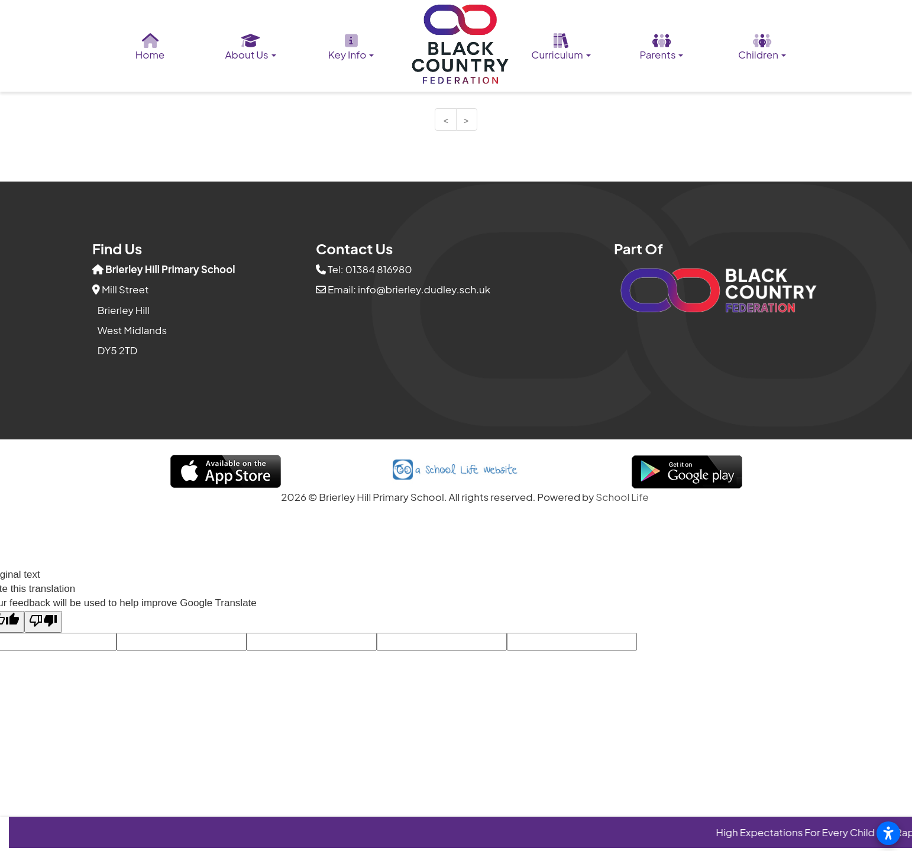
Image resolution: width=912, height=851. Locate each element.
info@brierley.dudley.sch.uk (424, 289)
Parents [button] (661, 47)
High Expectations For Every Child (802, 832)
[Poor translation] (43, 622)
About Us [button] (250, 47)
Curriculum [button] (560, 47)
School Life (622, 496)
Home (150, 47)
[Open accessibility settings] (888, 833)
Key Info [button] (351, 47)
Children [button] (762, 47)
